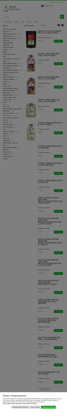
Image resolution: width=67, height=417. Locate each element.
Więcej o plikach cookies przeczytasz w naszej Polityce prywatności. (20, 403)
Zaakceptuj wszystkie (48, 407)
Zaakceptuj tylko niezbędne (20, 407)
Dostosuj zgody (35, 407)
